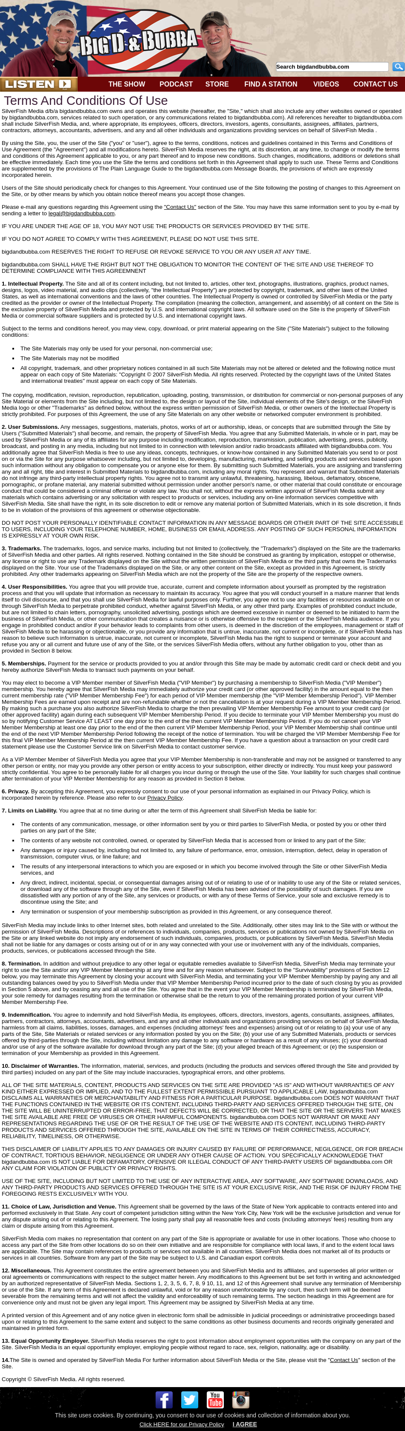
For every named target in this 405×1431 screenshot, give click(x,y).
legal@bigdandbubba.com (82, 213)
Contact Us (344, 1360)
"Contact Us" (180, 207)
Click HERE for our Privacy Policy (181, 1424)
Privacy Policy (165, 798)
